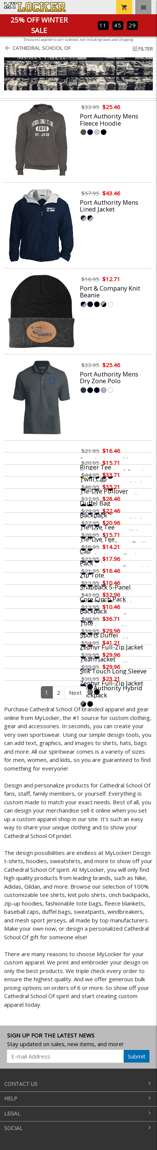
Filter (142, 48)
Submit (136, 1056)
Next (75, 692)
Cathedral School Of (37, 48)
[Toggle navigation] (143, 7)
